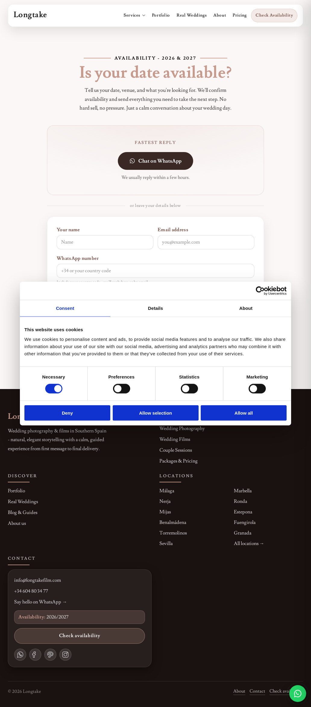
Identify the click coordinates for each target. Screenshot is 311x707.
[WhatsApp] (20, 655)
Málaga (166, 491)
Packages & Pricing (178, 461)
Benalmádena (172, 522)
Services (134, 15)
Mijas (165, 512)
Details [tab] (155, 308)
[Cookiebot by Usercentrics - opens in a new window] (260, 290)
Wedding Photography (182, 428)
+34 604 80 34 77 (31, 591)
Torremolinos (173, 533)
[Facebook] (35, 655)
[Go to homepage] (30, 15)
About (219, 15)
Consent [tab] (65, 308)
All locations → (249, 543)
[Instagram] (65, 655)
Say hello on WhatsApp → (40, 602)
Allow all (243, 412)
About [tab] (246, 308)
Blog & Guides (22, 512)
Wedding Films (174, 439)
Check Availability (274, 15)
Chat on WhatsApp (155, 160)
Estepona (243, 512)
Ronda (240, 501)
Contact (257, 691)
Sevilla (166, 543)
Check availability (79, 636)
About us (17, 523)
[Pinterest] (50, 655)
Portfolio (161, 15)
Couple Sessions (175, 450)
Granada (242, 533)
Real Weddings (192, 15)
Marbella (243, 491)
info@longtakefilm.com (37, 580)
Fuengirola (245, 522)
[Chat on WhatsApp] (297, 693)
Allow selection (155, 412)
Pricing (240, 15)
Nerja (165, 501)
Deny (67, 412)
